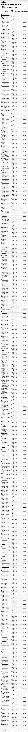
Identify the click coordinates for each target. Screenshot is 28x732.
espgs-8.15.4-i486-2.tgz (5, 236)
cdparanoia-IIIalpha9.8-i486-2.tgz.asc (5, 131)
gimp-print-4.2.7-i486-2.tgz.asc (5, 276)
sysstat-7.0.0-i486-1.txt (5, 648)
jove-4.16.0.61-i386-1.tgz (5, 353)
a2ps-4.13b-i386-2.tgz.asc (5, 22)
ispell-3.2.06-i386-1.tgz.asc (5, 321)
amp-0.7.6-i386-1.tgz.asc (6, 58)
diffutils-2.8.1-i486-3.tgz (5, 175)
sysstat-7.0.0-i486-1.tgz (5, 640)
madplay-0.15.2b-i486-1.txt (5, 434)
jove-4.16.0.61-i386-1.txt (5, 361)
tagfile (3, 652)
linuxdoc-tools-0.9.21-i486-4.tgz (5, 378)
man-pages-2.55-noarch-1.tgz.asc (6, 462)
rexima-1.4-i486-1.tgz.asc (6, 547)
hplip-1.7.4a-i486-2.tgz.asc (5, 301)
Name (6, 11)
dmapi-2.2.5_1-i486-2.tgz (5, 187)
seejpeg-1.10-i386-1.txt (5, 612)
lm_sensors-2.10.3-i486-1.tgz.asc (5, 394)
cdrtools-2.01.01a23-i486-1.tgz (5, 151)
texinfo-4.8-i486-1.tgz (5, 656)
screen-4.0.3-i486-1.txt (5, 600)
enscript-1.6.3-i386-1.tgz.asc (5, 228)
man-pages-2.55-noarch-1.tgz (6, 458)
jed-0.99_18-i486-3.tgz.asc (5, 333)
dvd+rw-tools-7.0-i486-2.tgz (5, 212)
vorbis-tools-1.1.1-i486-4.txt (5, 689)
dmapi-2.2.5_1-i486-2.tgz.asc (5, 192)
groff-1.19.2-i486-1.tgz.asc (5, 289)
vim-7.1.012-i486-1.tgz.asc (5, 673)
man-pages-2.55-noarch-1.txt (6, 466)
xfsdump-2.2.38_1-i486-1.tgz (5, 705)
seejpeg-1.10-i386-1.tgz (5, 604)
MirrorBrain (3, 730)
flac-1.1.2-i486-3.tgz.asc (5, 252)
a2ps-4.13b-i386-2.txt (5, 26)
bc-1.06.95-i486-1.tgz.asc (6, 107)
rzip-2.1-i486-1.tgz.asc (5, 571)
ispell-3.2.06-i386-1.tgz (5, 317)
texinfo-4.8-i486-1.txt (5, 664)
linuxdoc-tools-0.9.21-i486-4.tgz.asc (5, 382)
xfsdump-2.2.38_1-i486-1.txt (5, 713)
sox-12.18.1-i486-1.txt (5, 624)
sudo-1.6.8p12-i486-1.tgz (5, 628)
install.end (4, 313)
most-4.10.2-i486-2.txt (5, 491)
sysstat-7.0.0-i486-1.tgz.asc (5, 644)
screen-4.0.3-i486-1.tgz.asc (5, 596)
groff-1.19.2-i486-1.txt (5, 293)
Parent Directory (6, 15)
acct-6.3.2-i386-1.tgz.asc (5, 34)
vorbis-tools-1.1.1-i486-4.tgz (6, 681)
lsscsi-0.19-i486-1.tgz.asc (6, 418)
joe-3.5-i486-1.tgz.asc (5, 345)
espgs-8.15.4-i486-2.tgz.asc (5, 240)
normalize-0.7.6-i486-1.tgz (6, 531)
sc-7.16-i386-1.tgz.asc (5, 584)
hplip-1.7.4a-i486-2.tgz (5, 297)
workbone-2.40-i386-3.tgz (6, 693)
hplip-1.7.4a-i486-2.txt (5, 305)
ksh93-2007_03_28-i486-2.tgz (5, 365)
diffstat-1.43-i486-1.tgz (5, 163)
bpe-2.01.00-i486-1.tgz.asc (5, 119)
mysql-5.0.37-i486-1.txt (5, 515)
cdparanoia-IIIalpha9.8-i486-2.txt (5, 135)
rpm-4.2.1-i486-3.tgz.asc (5, 559)
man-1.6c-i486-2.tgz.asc (5, 450)
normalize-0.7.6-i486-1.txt (6, 539)
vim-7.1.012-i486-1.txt (5, 677)
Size (16, 11)
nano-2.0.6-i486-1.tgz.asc (6, 523)
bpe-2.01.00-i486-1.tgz (5, 115)
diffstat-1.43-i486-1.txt (5, 171)
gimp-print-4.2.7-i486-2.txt (5, 280)
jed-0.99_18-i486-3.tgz (5, 329)
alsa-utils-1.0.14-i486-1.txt (6, 50)
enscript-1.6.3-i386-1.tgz (5, 224)
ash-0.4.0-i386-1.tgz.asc (5, 70)
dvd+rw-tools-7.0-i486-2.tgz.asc (5, 216)
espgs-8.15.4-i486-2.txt (5, 244)
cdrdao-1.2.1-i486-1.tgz (5, 139)
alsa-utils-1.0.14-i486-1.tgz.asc (6, 46)
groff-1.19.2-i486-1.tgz (5, 284)
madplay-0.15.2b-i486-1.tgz (5, 426)
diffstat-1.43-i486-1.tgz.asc (5, 167)
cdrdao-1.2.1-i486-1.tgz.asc (5, 143)
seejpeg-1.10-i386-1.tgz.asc (5, 608)
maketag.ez (4, 442)
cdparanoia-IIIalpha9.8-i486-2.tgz (5, 127)
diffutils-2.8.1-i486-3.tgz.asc (5, 179)
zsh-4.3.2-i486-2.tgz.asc (5, 721)
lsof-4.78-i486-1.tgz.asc (5, 406)
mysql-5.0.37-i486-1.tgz (5, 507)
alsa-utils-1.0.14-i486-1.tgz (6, 42)
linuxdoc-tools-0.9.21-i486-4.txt (6, 386)
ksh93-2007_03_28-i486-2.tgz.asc (5, 369)
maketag (4, 438)
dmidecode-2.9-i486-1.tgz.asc (5, 204)
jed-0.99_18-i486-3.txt (5, 337)
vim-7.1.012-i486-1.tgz (5, 668)
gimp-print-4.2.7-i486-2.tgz (6, 272)
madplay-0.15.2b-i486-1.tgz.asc (5, 430)
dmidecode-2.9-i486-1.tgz (5, 200)
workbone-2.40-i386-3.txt (6, 701)
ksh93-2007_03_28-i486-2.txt (5, 373)
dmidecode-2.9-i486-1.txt (5, 208)
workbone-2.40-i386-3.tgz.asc (6, 697)
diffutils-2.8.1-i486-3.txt (5, 183)
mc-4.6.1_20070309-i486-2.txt (6, 479)
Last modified (12, 11)
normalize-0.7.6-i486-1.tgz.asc (6, 535)
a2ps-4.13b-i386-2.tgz (5, 18)
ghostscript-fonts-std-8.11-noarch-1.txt (5, 268)
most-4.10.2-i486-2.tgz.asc (5, 487)
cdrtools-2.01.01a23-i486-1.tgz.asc (5, 155)
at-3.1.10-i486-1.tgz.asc (5, 82)
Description (20, 11)
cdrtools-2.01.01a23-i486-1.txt (5, 159)
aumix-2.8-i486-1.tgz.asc (6, 95)
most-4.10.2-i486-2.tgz (5, 483)
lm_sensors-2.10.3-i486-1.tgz (5, 390)
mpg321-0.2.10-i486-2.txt (6, 503)
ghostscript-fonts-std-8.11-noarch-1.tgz (5, 260)
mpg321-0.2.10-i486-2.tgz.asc (6, 499)
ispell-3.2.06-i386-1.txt (5, 325)
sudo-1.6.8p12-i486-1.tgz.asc (5, 632)
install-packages (6, 309)
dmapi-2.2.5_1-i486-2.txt (5, 196)
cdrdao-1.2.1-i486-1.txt (5, 147)
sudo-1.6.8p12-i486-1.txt (5, 636)
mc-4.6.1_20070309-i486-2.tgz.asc (6, 475)
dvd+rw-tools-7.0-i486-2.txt (5, 220)
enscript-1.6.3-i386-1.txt (5, 232)
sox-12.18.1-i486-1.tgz (5, 616)
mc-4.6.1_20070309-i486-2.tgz (6, 470)
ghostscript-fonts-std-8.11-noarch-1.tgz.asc (6, 264)
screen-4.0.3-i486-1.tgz (5, 592)
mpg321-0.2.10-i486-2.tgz (6, 495)
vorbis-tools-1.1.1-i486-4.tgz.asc (5, 685)
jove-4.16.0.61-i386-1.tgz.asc (5, 357)
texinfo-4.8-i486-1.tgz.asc (5, 660)
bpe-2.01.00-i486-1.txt (5, 123)
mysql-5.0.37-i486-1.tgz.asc (5, 511)
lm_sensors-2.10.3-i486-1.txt (6, 398)
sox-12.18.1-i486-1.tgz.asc (5, 620)
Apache (13, 730)
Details (24, 18)
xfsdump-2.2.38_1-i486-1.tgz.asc (5, 709)
